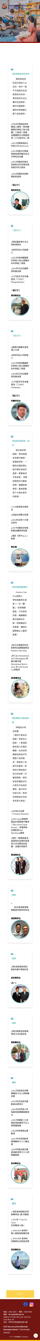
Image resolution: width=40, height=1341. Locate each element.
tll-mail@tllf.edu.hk (16, 1314)
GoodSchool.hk (25, 1336)
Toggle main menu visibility (35, 7)
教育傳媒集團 (18, 1336)
